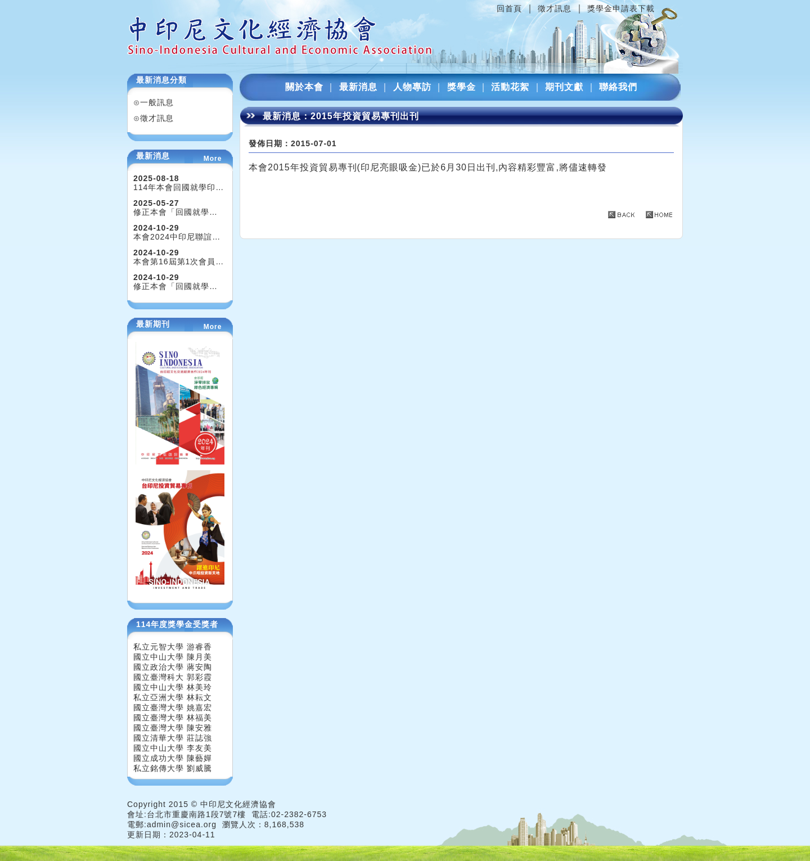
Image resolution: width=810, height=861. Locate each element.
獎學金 (461, 87)
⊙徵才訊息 (153, 118)
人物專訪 (412, 87)
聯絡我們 (618, 87)
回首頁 (509, 8)
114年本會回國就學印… (178, 187)
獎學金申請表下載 (621, 8)
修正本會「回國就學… (175, 212)
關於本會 (304, 87)
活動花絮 (510, 87)
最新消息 (358, 87)
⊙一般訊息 (153, 102)
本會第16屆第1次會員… (178, 261)
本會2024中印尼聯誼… (176, 236)
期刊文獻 (564, 87)
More (213, 158)
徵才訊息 (555, 8)
